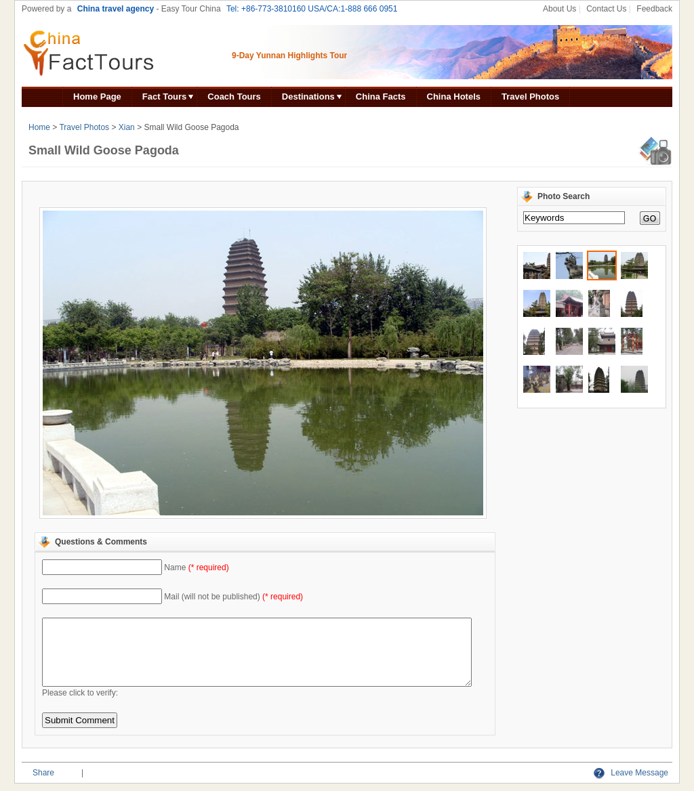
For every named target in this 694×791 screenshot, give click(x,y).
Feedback (654, 9)
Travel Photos (530, 96)
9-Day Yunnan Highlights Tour (289, 55)
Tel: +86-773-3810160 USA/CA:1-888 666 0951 (312, 9)
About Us (559, 9)
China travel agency (115, 9)
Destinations (308, 96)
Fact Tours (164, 96)
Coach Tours (234, 96)
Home (39, 127)
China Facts (381, 96)
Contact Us (606, 9)
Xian (127, 127)
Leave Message (631, 772)
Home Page (97, 96)
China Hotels (454, 96)
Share (43, 772)
